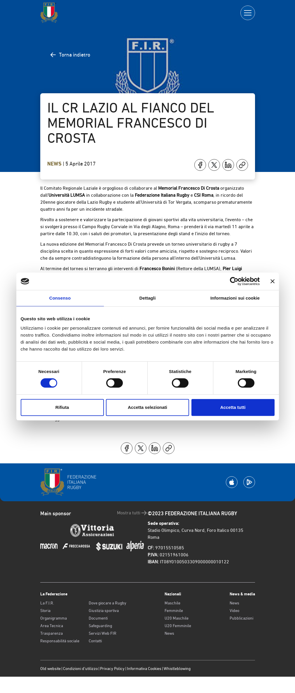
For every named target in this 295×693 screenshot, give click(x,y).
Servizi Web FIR (102, 633)
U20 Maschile (176, 618)
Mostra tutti (132, 512)
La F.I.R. (47, 603)
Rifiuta (62, 407)
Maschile (172, 603)
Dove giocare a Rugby (107, 603)
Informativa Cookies (144, 668)
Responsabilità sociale (59, 641)
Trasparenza (51, 633)
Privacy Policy (112, 668)
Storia (45, 610)
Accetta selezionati (147, 407)
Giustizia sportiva (104, 610)
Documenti (98, 618)
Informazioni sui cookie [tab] (235, 298)
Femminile (174, 610)
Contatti (95, 641)
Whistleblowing (177, 668)
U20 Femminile (178, 625)
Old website (50, 668)
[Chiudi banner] (272, 281)
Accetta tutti (233, 407)
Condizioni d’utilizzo (80, 668)
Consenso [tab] (60, 298)
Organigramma (53, 618)
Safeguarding (100, 625)
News (55, 164)
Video (234, 610)
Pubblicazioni (241, 618)
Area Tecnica (51, 625)
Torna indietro (70, 54)
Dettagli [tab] (147, 298)
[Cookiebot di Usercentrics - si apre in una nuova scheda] (234, 281)
